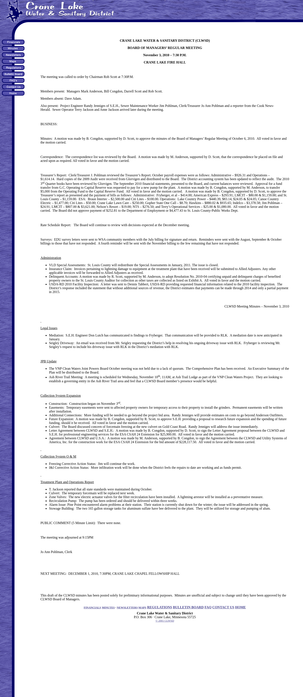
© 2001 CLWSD (165, 620)
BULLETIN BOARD (188, 607)
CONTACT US (223, 607)
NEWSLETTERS (127, 607)
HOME (240, 607)
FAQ (208, 607)
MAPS (142, 607)
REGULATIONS (159, 607)
